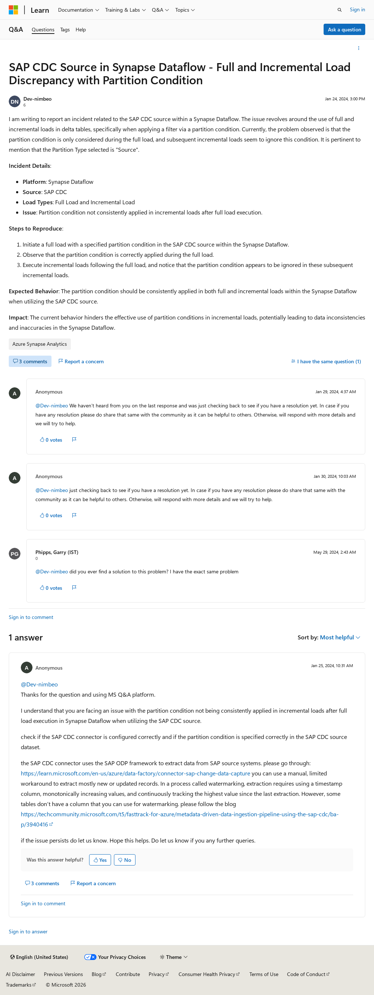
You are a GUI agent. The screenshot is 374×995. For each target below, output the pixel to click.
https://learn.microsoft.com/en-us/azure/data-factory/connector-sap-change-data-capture (135, 773)
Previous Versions (63, 974)
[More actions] (358, 48)
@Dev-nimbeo (51, 405)
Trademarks (18, 984)
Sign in (357, 9)
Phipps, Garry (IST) (57, 552)
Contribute (128, 974)
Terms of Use (263, 974)
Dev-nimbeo (37, 98)
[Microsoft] (13, 10)
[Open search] (339, 9)
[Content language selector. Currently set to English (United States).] (39, 957)
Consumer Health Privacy (207, 974)
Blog (97, 974)
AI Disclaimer (20, 974)
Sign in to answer (28, 931)
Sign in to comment (31, 616)
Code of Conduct (306, 974)
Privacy (157, 974)
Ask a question (344, 29)
